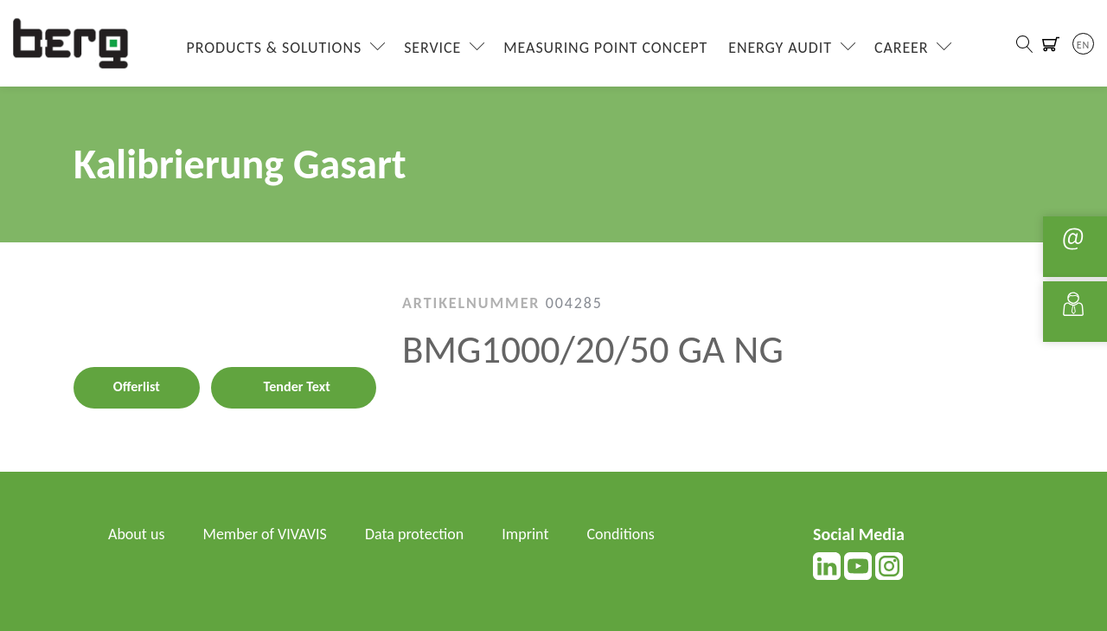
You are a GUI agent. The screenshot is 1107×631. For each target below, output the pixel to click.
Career (901, 47)
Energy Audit (780, 47)
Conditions (621, 534)
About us (136, 534)
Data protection (414, 534)
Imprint (525, 534)
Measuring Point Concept (605, 47)
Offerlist (136, 386)
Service (432, 47)
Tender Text (297, 386)
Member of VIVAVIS (265, 534)
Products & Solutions (274, 47)
